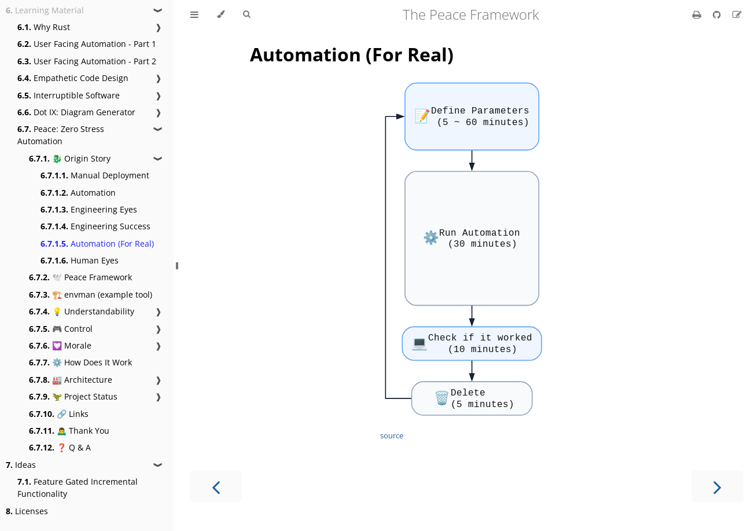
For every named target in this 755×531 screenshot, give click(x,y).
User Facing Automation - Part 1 (86, 43)
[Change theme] (221, 14)
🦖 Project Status (73, 396)
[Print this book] (698, 14)
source (391, 435)
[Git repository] (718, 14)
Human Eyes (79, 260)
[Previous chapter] (216, 486)
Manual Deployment (94, 175)
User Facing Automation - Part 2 (86, 61)
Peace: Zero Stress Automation (60, 135)
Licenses (27, 511)
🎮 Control (61, 328)
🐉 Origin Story (70, 158)
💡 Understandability (81, 311)
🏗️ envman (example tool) (90, 294)
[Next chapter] (717, 486)
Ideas (21, 464)
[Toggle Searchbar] (246, 14)
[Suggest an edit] (737, 14)
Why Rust (43, 26)
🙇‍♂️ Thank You (69, 430)
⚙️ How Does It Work (80, 362)
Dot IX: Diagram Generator (76, 112)
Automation (78, 192)
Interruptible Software (68, 95)
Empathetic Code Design (72, 77)
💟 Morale (60, 345)
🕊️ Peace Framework (80, 277)
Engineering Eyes (88, 209)
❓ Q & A (60, 447)
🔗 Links (59, 413)
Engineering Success (95, 226)
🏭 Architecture (70, 379)
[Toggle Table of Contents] (194, 14)
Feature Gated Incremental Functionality (77, 487)
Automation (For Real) (97, 243)
